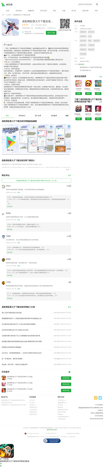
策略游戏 (83, 32)
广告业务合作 (33, 409)
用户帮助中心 (62, 400)
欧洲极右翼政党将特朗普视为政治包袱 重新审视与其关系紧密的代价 (22, 341)
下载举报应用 (62, 419)
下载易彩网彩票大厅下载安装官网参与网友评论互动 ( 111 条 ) (36, 180)
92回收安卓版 (88, 89)
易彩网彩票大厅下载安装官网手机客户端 (13, 400)
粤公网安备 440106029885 (33, 433)
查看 (78, 93)
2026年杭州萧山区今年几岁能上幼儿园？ (15, 330)
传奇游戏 (83, 36)
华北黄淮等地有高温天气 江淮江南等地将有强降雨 (19, 324)
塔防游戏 (83, 40)
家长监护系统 (62, 412)
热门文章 (38, 115)
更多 (68, 169)
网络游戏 (96, 40)
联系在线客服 (99, 416)
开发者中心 (32, 405)
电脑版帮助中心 (62, 402)
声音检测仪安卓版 (78, 114)
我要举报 (60, 414)
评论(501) (22, 115)
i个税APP (79, 89)
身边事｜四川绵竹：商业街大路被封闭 (15, 364)
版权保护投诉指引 (63, 409)
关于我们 (32, 400)
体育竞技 (83, 45)
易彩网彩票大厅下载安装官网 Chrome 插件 (13, 405)
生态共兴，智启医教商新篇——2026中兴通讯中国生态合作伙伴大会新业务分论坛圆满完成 (22, 353)
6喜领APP (98, 114)
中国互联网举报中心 (63, 416)
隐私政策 (81, 64)
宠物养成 (83, 49)
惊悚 (89, 40)
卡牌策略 (91, 45)
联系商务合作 (33, 407)
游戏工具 (91, 32)
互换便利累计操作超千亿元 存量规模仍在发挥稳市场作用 (21, 336)
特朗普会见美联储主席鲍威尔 (11, 347)
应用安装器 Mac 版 (6, 402)
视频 (66, 115)
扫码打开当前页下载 (64, 30)
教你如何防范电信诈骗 (96, 418)
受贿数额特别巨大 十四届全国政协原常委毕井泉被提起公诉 (22, 318)
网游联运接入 (33, 412)
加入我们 (32, 402)
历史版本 (54, 115)
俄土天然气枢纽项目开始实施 (11, 313)
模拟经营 (91, 49)
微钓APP (88, 114)
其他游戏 (83, 54)
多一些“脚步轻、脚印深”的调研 (12, 359)
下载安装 (44, 25)
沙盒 (89, 36)
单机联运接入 (33, 414)
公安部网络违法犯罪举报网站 (73, 433)
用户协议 (60, 405)
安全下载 (51, 33)
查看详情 (66, 378)
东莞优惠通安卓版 (98, 89)
